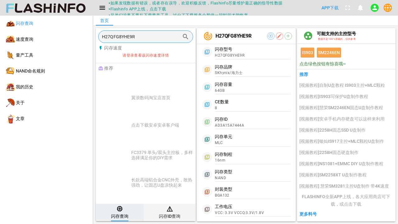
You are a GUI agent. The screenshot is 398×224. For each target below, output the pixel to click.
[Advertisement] (161, 81)
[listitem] (46, 23)
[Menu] (102, 7)
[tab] (120, 212)
